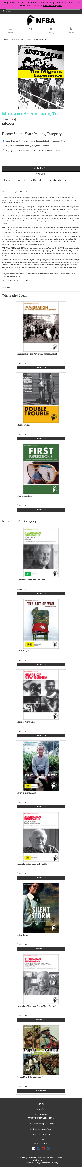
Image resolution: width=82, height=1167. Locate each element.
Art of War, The (23, 651)
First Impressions (24, 496)
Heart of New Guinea (26, 722)
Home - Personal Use (12, 141)
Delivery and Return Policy (41, 1129)
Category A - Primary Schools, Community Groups (45, 141)
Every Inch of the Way (26, 793)
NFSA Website (41, 1115)
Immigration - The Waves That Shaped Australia (37, 354)
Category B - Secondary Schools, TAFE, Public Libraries (26, 146)
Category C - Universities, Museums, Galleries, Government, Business (31, 150)
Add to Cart (41, 168)
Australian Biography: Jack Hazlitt (32, 864)
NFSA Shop (41, 1109)
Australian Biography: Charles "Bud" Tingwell (36, 1006)
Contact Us (41, 1140)
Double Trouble (23, 425)
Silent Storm (22, 935)
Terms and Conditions (41, 1135)
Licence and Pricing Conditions (41, 1124)
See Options (41, 367)
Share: (9, 119)
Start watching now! (52, 6)
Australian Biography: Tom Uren (31, 580)
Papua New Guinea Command (30, 1077)
